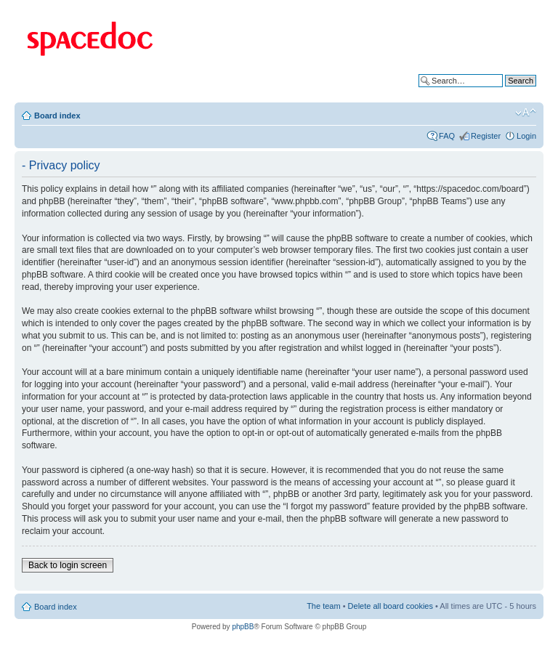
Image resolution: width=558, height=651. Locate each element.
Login (526, 136)
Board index (57, 115)
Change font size (525, 112)
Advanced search (505, 91)
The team (323, 606)
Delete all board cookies (390, 606)
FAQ (447, 136)
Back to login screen (67, 565)
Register (486, 136)
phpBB (243, 627)
